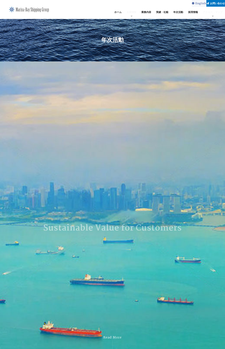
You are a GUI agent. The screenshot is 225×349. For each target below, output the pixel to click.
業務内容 (146, 12)
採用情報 (193, 12)
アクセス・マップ (213, 12)
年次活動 (178, 12)
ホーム (118, 12)
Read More (112, 337)
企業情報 (131, 12)
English (186, 4)
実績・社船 (162, 12)
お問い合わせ (211, 3)
